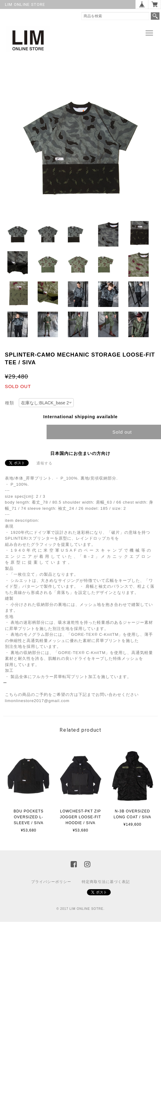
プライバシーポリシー (51, 882)
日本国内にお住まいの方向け (80, 453)
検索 (155, 16)
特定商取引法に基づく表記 (106, 882)
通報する (44, 463)
